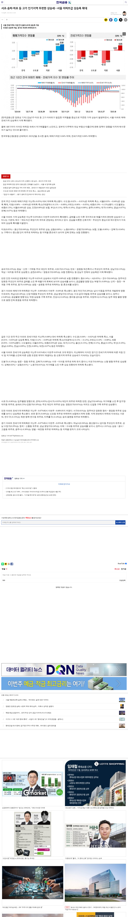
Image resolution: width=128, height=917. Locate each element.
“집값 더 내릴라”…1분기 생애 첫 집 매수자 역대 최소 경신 (24, 194)
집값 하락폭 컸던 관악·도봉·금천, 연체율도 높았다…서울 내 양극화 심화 (29, 184)
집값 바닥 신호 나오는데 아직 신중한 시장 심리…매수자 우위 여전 (27, 181)
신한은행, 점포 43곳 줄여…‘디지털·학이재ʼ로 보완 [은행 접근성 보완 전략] (31, 495)
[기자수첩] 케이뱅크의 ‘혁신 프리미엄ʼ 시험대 (21, 488)
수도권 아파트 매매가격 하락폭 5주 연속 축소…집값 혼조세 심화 (26, 191)
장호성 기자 (19, 478)
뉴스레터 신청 (120, 522)
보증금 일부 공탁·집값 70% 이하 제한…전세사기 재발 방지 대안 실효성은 (29, 188)
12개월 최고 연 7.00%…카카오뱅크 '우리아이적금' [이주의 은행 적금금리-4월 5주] (33, 492)
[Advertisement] (64, 155)
